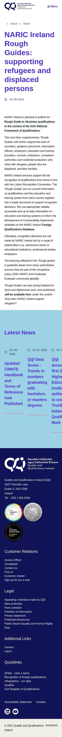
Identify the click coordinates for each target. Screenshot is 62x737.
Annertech (51, 725)
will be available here (18, 294)
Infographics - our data (17, 681)
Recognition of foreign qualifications (25, 677)
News (26, 23)
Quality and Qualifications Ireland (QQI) (27, 480)
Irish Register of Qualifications (22, 689)
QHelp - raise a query (17, 673)
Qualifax (9, 685)
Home (14, 23)
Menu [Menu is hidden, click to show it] (54, 6)
